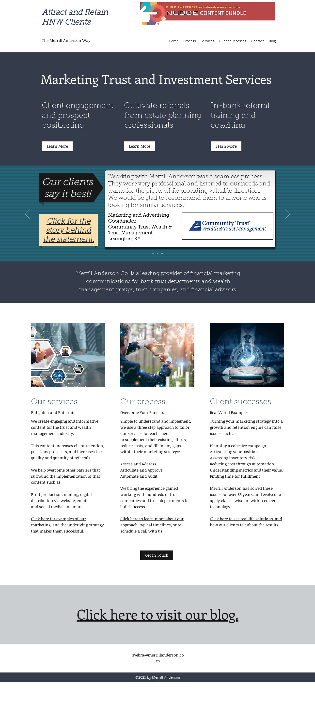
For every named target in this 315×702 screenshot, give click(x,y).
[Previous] (27, 214)
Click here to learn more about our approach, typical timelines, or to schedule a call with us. (152, 525)
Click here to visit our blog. (157, 614)
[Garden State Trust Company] (162, 253)
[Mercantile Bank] (157, 253)
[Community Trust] (153, 253)
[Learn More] (57, 146)
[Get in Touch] (156, 555)
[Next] (287, 214)
